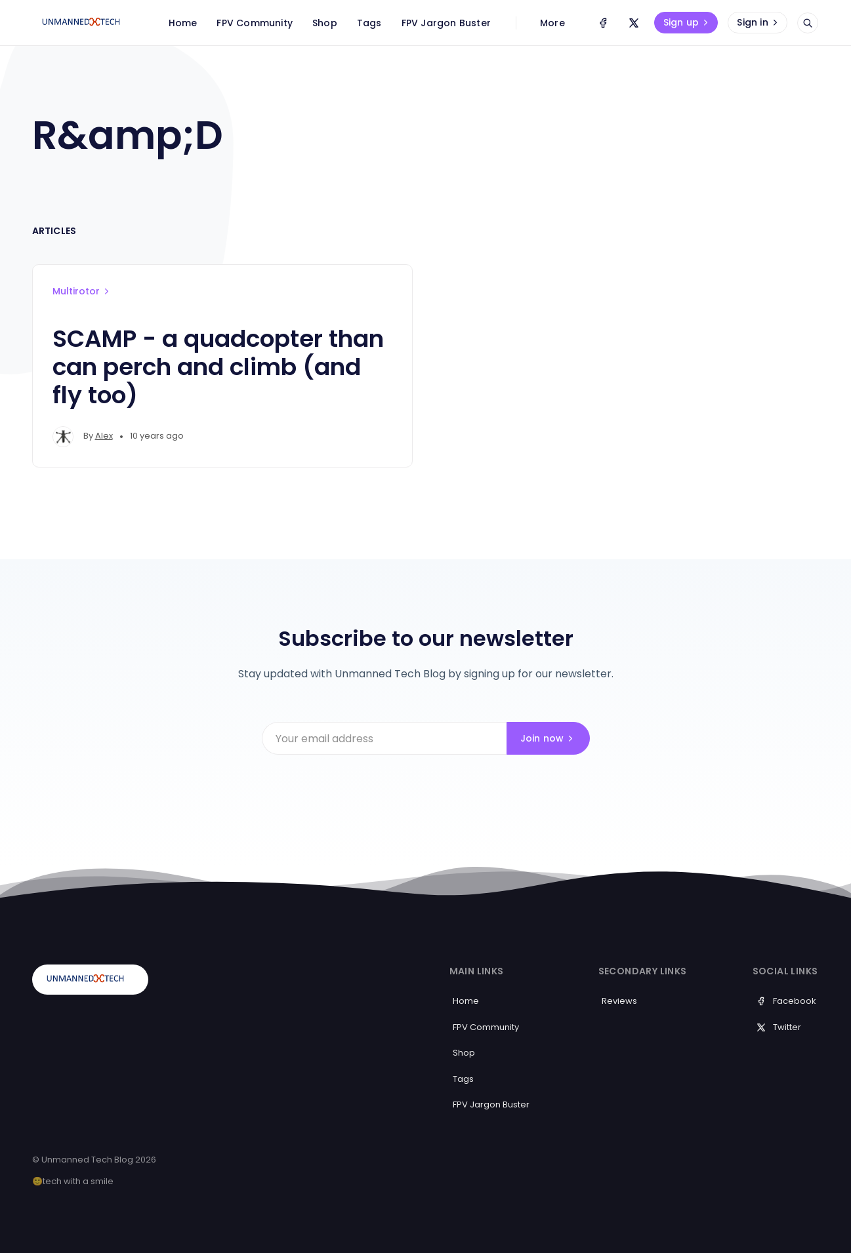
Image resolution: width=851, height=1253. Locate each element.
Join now (548, 738)
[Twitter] (633, 22)
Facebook (786, 1001)
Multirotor (82, 291)
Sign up (687, 22)
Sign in (758, 22)
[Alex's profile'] (62, 436)
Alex (104, 435)
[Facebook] (602, 22)
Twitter (778, 1027)
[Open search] (807, 22)
